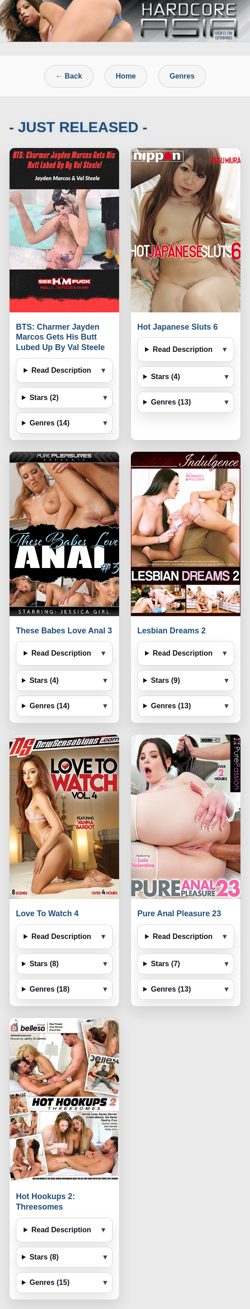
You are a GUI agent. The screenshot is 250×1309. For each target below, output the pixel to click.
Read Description (61, 370)
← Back (68, 76)
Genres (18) (50, 989)
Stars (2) (44, 397)
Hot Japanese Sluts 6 (177, 326)
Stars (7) (165, 964)
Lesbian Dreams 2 (171, 630)
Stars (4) (165, 376)
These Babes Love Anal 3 (64, 630)
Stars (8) (44, 964)
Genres (182, 76)
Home (126, 76)
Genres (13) (171, 402)
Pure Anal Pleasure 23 (179, 913)
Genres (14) (50, 423)
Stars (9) (165, 680)
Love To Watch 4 (47, 913)
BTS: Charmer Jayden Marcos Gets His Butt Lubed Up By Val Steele (60, 337)
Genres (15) (50, 1282)
